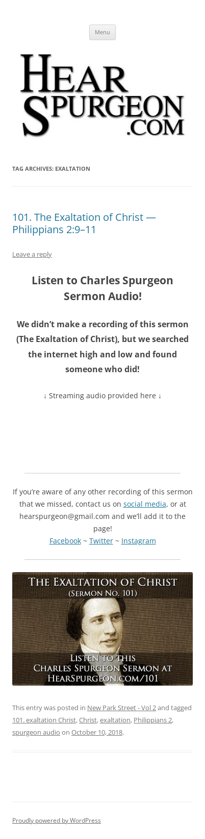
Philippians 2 (153, 719)
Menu (102, 32)
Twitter (101, 541)
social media (144, 504)
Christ (88, 719)
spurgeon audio (36, 732)
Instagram (138, 541)
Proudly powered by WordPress (56, 820)
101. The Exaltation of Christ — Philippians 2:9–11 (84, 223)
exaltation (115, 719)
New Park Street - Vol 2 (121, 707)
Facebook (65, 541)
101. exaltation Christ (44, 719)
